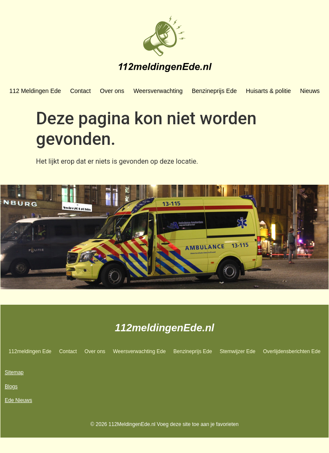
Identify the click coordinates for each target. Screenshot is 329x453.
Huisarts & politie (268, 90)
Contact (80, 90)
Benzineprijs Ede (214, 90)
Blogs (11, 387)
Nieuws (310, 90)
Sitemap (14, 372)
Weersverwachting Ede (139, 351)
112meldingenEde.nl (164, 327)
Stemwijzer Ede (237, 351)
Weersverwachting (157, 90)
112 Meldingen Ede (35, 90)
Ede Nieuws (18, 400)
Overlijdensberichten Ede (291, 351)
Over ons (112, 90)
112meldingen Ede (30, 351)
